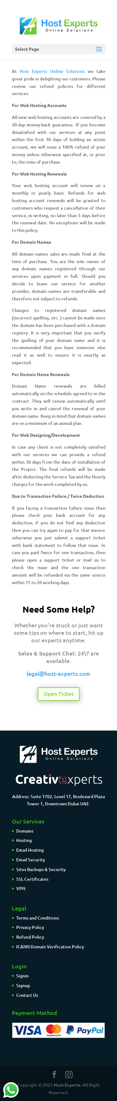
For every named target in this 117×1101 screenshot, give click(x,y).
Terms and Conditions (37, 918)
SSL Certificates (32, 879)
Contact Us (27, 995)
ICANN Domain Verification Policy (50, 947)
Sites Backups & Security (41, 869)
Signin (22, 976)
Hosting (24, 840)
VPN (20, 888)
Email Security (30, 860)
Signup (23, 985)
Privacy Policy (30, 927)
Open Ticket (59, 693)
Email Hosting (30, 850)
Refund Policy (30, 937)
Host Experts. (67, 1085)
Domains (24, 831)
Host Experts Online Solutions (52, 71)
